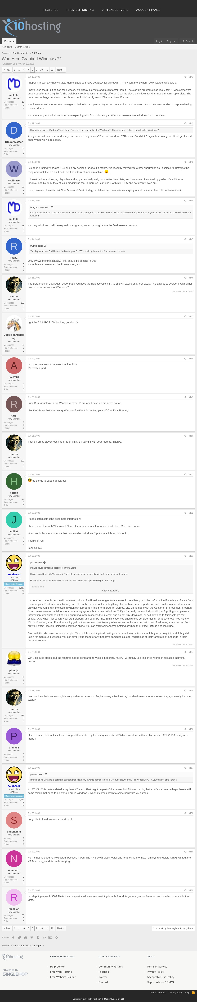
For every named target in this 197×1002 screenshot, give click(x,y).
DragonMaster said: (40, 207)
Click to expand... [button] (110, 590)
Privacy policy (175, 992)
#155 (191, 690)
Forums (9, 41)
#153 (191, 556)
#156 (191, 729)
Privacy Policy (155, 971)
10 (41, 69)
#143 (191, 162)
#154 (191, 652)
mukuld (14, 95)
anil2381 (14, 377)
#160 (191, 890)
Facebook (104, 971)
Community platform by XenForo (98, 999)
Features (51, 9)
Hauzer (14, 296)
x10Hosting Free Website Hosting (12, 957)
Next (59, 69)
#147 (191, 316)
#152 (191, 513)
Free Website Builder (63, 977)
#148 (191, 359)
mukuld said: (36, 246)
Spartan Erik (10, 64)
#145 (191, 239)
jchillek (14, 531)
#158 (191, 813)
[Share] (185, 77)
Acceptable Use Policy (160, 977)
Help (187, 992)
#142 (191, 123)
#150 (191, 436)
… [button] (19, 69)
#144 (191, 200)
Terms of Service (157, 966)
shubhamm (14, 831)
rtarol (14, 415)
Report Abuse (155, 982)
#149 (191, 397)
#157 (191, 768)
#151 (191, 474)
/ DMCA (170, 982)
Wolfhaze (14, 180)
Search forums (22, 47)
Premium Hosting (80, 9)
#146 (191, 278)
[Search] (187, 41)
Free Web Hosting (61, 971)
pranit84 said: (37, 774)
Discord (103, 982)
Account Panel (148, 9)
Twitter (102, 977)
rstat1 (13, 257)
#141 (191, 77)
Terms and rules (158, 992)
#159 (191, 852)
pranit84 (14, 747)
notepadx (14, 870)
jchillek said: (36, 562)
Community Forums (110, 966)
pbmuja (14, 670)
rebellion (13, 908)
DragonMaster (14, 141)
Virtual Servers (115, 9)
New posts (7, 47)
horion (14, 492)
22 (52, 69)
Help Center (57, 966)
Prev (8, 69)
